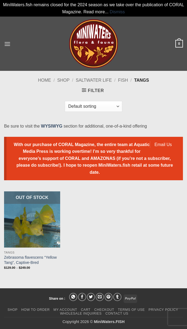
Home (44, 80)
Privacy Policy (163, 310)
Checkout (104, 310)
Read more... (95, 12)
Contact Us (116, 313)
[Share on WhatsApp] (73, 297)
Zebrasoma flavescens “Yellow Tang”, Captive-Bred (30, 260)
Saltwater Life (94, 80)
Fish (123, 80)
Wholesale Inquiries (81, 313)
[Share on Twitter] (91, 297)
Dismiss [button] (117, 12)
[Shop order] (93, 106)
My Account (65, 310)
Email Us (163, 144)
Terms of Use (131, 310)
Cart (86, 310)
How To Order (35, 310)
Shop (63, 80)
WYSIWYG (51, 126)
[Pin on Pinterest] (109, 297)
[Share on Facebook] (82, 297)
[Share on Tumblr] (117, 297)
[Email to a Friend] (100, 297)
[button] (7, 43)
